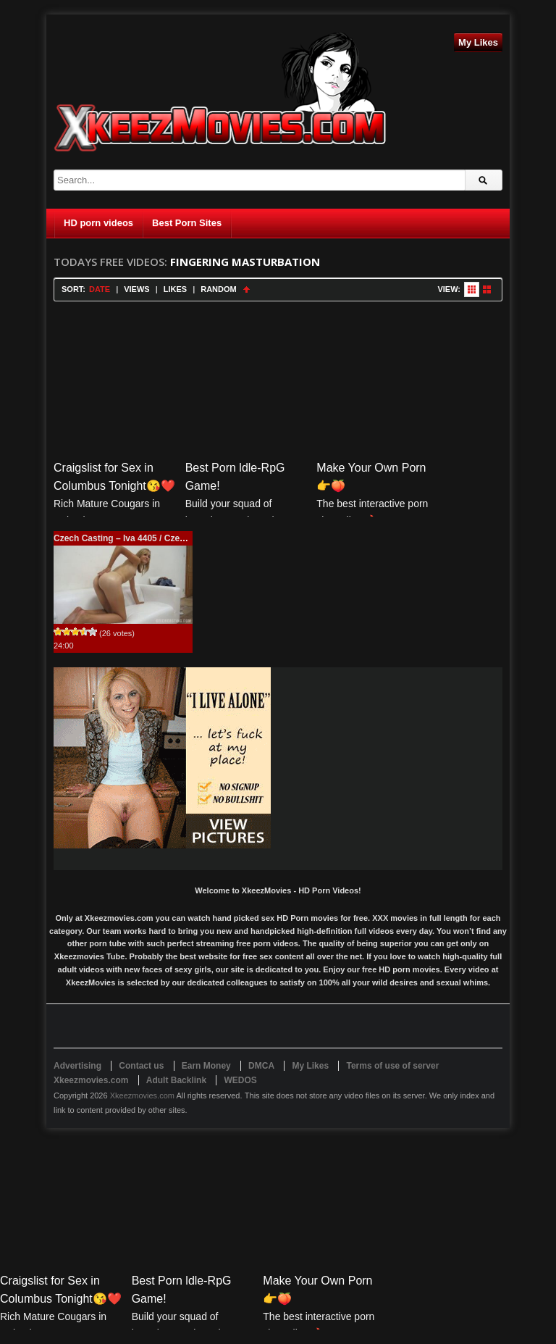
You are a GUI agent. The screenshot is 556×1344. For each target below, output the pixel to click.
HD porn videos (98, 222)
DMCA (261, 1066)
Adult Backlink (176, 1080)
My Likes (478, 42)
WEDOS (240, 1080)
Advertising (77, 1066)
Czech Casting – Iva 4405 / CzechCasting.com (148, 538)
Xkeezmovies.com (142, 1095)
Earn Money (206, 1066)
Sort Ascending (246, 289)
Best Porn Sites (187, 222)
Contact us (141, 1066)
